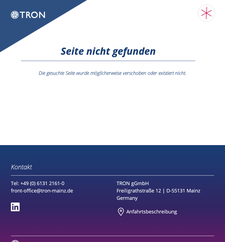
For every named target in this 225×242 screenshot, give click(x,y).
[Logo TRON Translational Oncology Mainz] (28, 15)
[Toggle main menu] (206, 13)
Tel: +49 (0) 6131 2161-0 (37, 183)
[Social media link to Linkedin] (15, 207)
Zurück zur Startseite (112, 84)
